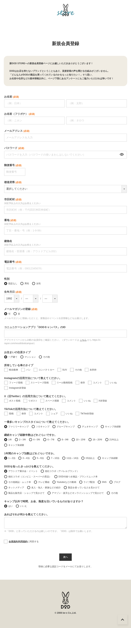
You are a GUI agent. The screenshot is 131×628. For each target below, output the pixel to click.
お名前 (11, 96)
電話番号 (13, 261)
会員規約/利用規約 (18, 541)
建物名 (8, 241)
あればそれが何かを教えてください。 (26, 514)
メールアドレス (16, 130)
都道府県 (13, 182)
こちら (83, 340)
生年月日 (13, 291)
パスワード (14, 147)
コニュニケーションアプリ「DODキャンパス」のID (35, 327)
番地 (10, 220)
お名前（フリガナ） (19, 113)
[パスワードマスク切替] (121, 155)
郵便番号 (13, 165)
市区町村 (13, 199)
